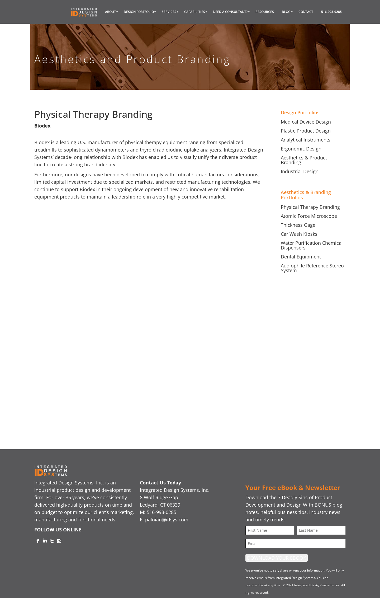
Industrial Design (300, 171)
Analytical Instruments (305, 139)
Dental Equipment (301, 256)
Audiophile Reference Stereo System (312, 267)
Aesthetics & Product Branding (304, 160)
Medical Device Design (306, 122)
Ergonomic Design (301, 148)
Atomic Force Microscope (309, 216)
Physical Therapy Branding (310, 207)
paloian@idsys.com (166, 519)
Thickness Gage (298, 225)
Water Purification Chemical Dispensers (312, 245)
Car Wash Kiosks (299, 234)
